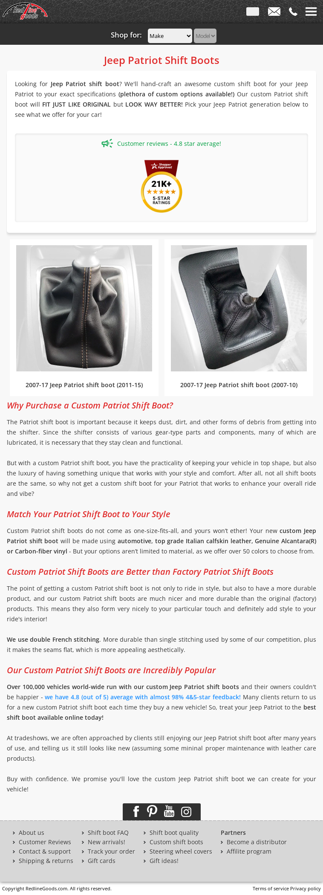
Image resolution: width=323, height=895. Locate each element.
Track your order (111, 851)
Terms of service (271, 888)
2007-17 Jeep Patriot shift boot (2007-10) (238, 385)
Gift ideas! (164, 861)
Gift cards (101, 861)
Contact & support (45, 851)
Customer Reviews (45, 842)
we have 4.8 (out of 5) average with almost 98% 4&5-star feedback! (143, 697)
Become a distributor (257, 842)
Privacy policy (305, 888)
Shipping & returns (46, 861)
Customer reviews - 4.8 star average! (161, 143)
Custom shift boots (176, 842)
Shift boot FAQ (108, 833)
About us (31, 833)
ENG (252, 13)
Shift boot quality (174, 833)
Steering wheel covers (181, 851)
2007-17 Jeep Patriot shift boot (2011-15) (84, 385)
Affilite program (249, 851)
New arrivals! (106, 842)
